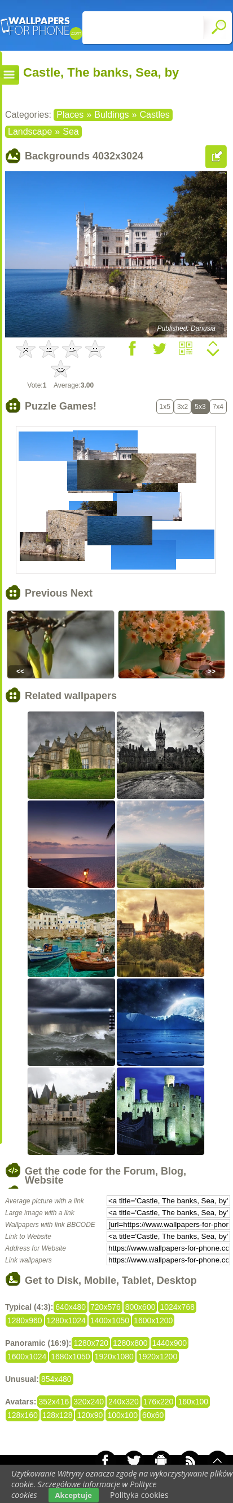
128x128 (57, 1415)
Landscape (30, 131)
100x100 (122, 1415)
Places (69, 114)
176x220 (158, 1401)
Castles (154, 114)
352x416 (54, 1401)
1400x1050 (109, 1320)
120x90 (90, 1415)
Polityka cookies (139, 1494)
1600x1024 (26, 1356)
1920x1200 (157, 1356)
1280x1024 (66, 1320)
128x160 (22, 1415)
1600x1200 (153, 1320)
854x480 (56, 1379)
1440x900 (169, 1343)
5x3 (200, 407)
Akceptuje (73, 1495)
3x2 (182, 407)
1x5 (165, 407)
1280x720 (90, 1343)
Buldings (111, 114)
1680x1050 (70, 1356)
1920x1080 (114, 1356)
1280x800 (130, 1343)
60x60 (153, 1415)
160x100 (193, 1401)
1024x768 (177, 1306)
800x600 (140, 1306)
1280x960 (24, 1320)
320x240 (88, 1401)
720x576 (105, 1306)
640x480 (70, 1306)
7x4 (218, 407)
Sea (70, 131)
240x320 (123, 1401)
